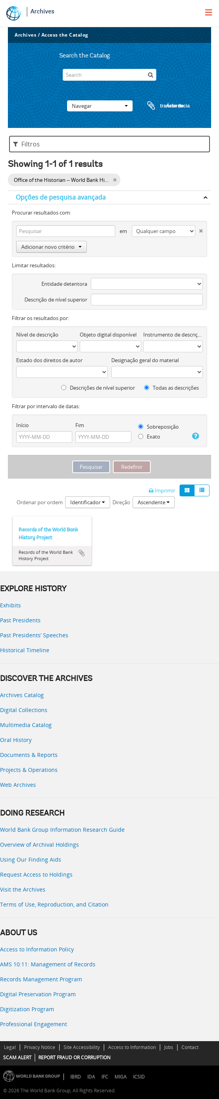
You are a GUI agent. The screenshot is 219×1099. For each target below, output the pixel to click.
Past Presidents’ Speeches (34, 635)
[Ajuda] (195, 436)
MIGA (120, 1076)
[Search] (110, 75)
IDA (91, 1076)
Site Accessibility (82, 1047)
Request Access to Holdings (36, 874)
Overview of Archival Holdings (39, 844)
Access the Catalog (64, 34)
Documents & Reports (29, 755)
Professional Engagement (33, 1024)
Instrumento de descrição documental (173, 334)
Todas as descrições (171, 387)
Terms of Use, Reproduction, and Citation (54, 904)
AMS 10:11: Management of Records (47, 964)
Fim (79, 425)
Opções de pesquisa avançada (61, 197)
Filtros (26, 144)
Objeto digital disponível (108, 334)
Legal (10, 1047)
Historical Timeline (24, 650)
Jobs (168, 1047)
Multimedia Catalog (26, 725)
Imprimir (162, 490)
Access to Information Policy (37, 949)
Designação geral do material (145, 360)
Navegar (100, 105)
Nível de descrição (37, 334)
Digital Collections (23, 710)
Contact (190, 1047)
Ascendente (154, 502)
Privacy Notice (39, 1047)
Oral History (16, 740)
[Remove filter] (114, 180)
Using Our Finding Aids (30, 859)
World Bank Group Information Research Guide (62, 829)
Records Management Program (41, 979)
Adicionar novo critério (51, 246)
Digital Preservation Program (38, 994)
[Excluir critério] (199, 229)
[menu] (209, 12)
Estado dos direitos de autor (49, 360)
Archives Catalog (22, 695)
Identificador (87, 502)
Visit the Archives (22, 889)
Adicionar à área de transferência (82, 553)
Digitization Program (27, 1009)
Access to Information (132, 1047)
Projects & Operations (29, 769)
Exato (149, 436)
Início (22, 425)
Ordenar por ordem (40, 502)
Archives (42, 12)
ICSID (139, 1076)
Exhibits (10, 605)
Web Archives (18, 784)
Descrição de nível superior (55, 299)
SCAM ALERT (17, 1057)
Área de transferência (161, 106)
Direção (121, 502)
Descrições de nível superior (98, 387)
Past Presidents (20, 620)
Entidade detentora (64, 283)
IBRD (75, 1076)
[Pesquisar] (150, 75)
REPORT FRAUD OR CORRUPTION (74, 1057)
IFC (104, 1076)
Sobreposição (158, 426)
